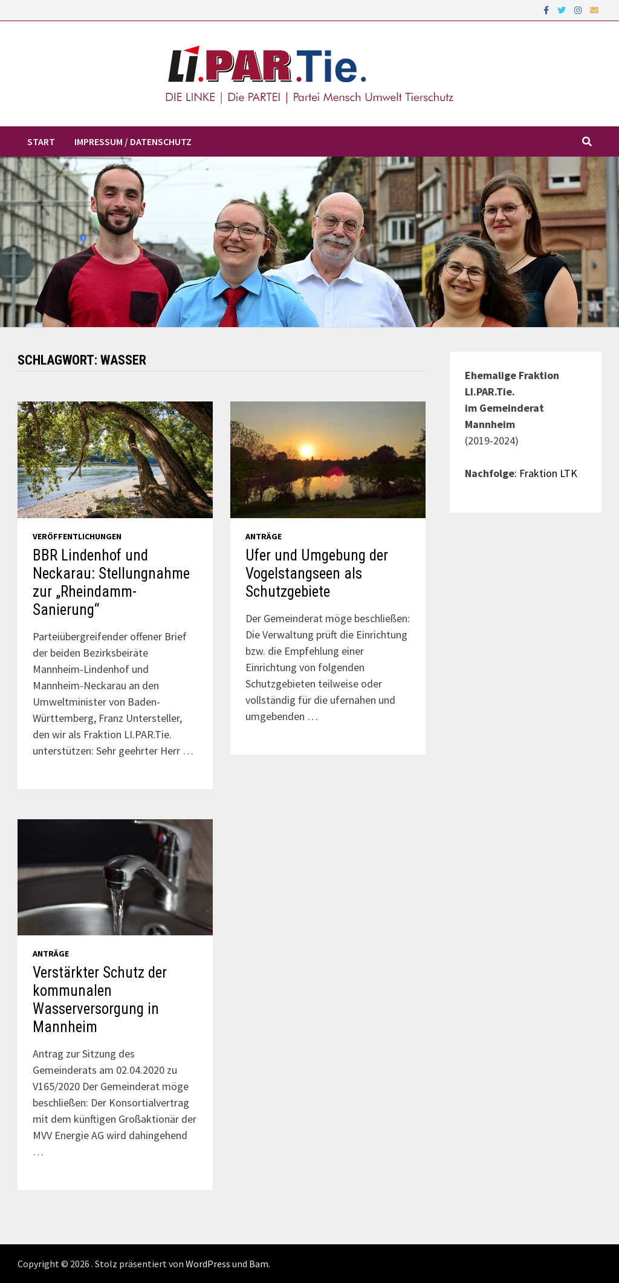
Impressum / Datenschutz (133, 141)
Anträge (263, 536)
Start (41, 141)
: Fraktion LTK (545, 473)
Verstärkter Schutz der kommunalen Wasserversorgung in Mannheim (100, 1000)
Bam (258, 1264)
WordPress (208, 1264)
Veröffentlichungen (77, 536)
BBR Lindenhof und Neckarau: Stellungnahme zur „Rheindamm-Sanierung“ (111, 583)
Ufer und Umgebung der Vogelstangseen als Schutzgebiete (316, 573)
